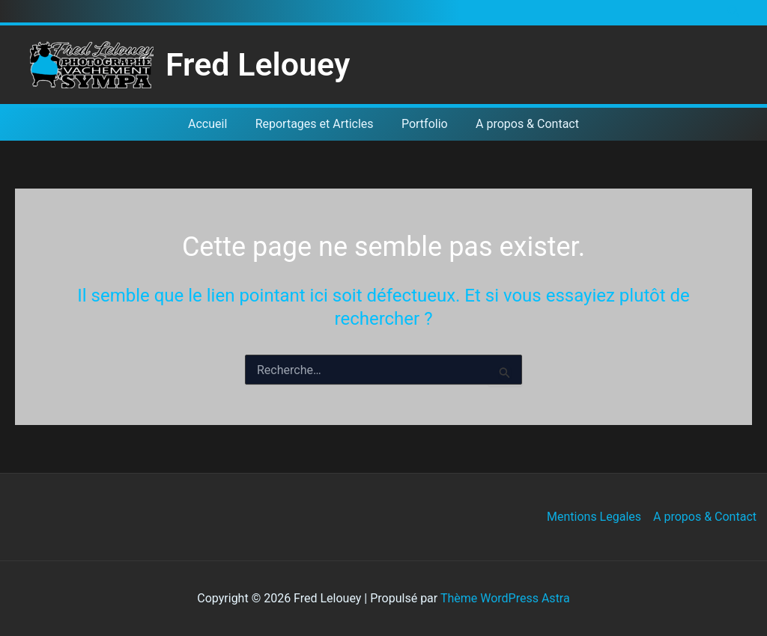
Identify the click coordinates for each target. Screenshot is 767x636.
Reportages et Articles (316, 124)
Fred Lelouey (258, 64)
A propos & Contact (521, 124)
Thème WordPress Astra (505, 598)
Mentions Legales (594, 517)
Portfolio (422, 124)
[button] (734, 11)
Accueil (213, 124)
